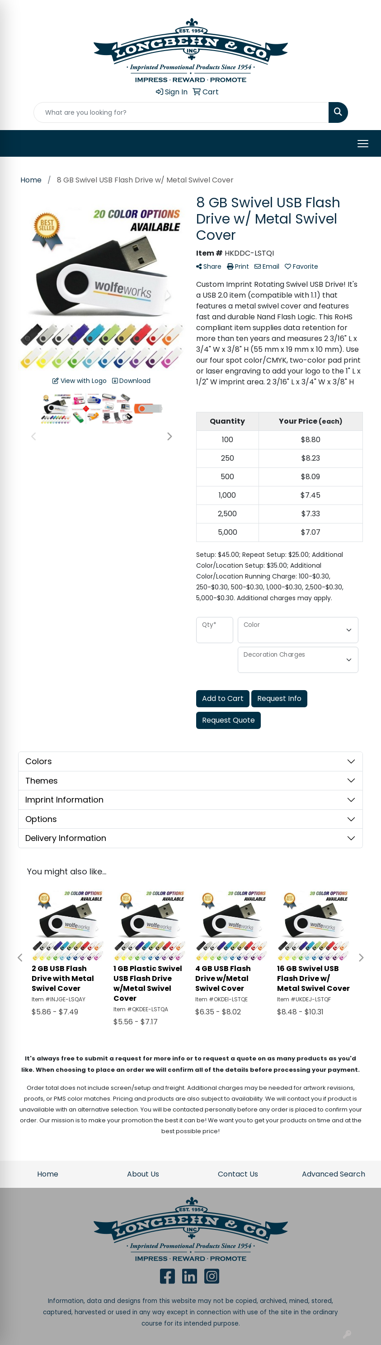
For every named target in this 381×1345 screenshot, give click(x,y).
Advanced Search (333, 1174)
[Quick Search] (181, 112)
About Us (143, 1174)
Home (47, 1174)
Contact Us (238, 1174)
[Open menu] (363, 144)
